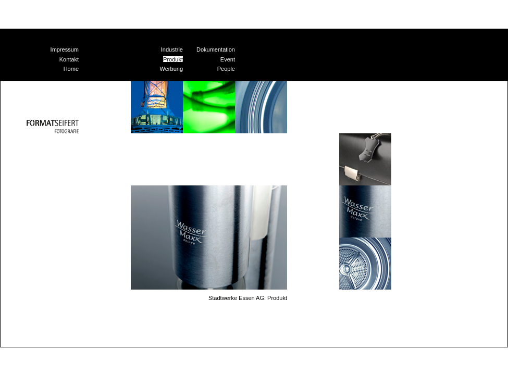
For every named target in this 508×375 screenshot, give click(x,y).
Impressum (65, 49)
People (226, 69)
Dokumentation (215, 49)
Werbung (171, 69)
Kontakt (69, 59)
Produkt (173, 59)
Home (71, 69)
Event (227, 59)
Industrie (172, 49)
